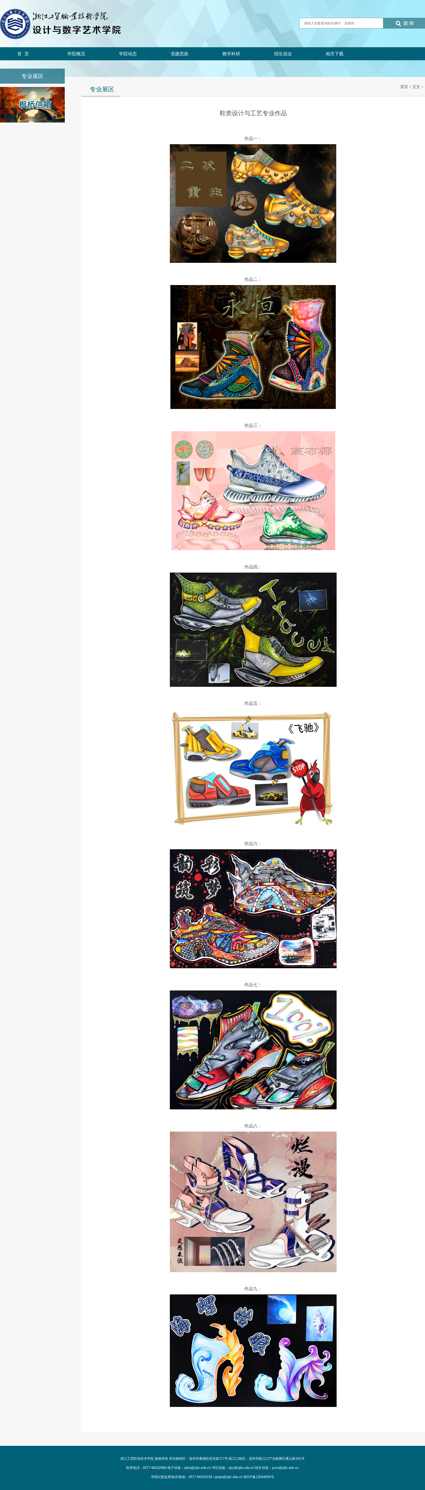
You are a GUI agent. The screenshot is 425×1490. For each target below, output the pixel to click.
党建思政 (179, 53)
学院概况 (76, 53)
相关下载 (335, 53)
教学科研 (231, 53)
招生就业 (283, 53)
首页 (24, 53)
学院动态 (128, 53)
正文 (416, 86)
